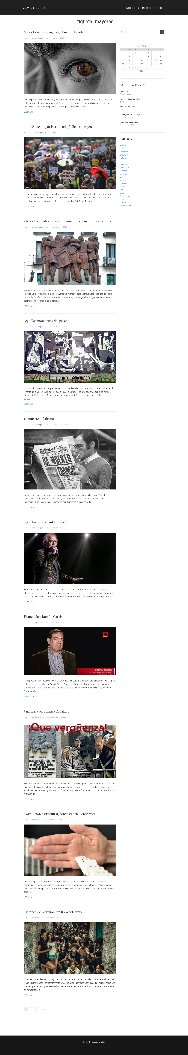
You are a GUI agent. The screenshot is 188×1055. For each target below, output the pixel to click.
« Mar (141, 71)
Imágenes (123, 164)
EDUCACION (124, 155)
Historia (123, 158)
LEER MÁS (28, 112)
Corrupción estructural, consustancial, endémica (60, 814)
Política (122, 190)
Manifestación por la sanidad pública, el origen (59, 126)
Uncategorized (125, 206)
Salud (122, 193)
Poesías (123, 187)
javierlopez (39, 38)
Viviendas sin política (128, 107)
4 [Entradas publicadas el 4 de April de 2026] (154, 53)
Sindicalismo (125, 196)
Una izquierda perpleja (129, 122)
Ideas (122, 161)
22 (38, 1009)
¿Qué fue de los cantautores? (45, 522)
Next (45, 1009)
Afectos (123, 145)
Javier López (39, 622)
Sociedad (123, 199)
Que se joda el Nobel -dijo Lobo (132, 115)
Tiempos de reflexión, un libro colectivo (53, 912)
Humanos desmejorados (130, 99)
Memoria (123, 174)
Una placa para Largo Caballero (47, 711)
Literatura (123, 171)
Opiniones (123, 183)
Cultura (122, 149)
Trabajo (123, 202)
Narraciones (124, 180)
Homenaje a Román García (44, 616)
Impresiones (124, 168)
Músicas (123, 177)
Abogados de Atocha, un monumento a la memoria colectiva (68, 221)
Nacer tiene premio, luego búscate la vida (54, 32)
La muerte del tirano (39, 418)
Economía (124, 152)
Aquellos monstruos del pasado (47, 321)
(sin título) (124, 91)
